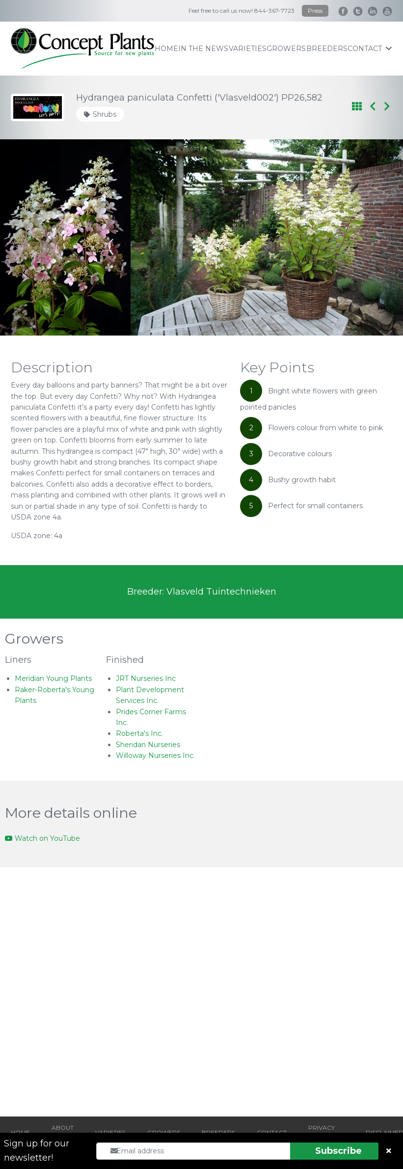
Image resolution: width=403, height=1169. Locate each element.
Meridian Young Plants (53, 678)
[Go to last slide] (30, 237)
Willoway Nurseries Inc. (155, 755)
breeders (327, 48)
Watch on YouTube (42, 838)
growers (286, 48)
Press (315, 10)
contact (370, 48)
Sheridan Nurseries (148, 744)
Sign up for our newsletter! (36, 1150)
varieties (248, 48)
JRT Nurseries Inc (146, 678)
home (166, 48)
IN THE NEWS (203, 48)
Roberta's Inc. (139, 733)
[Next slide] (373, 237)
